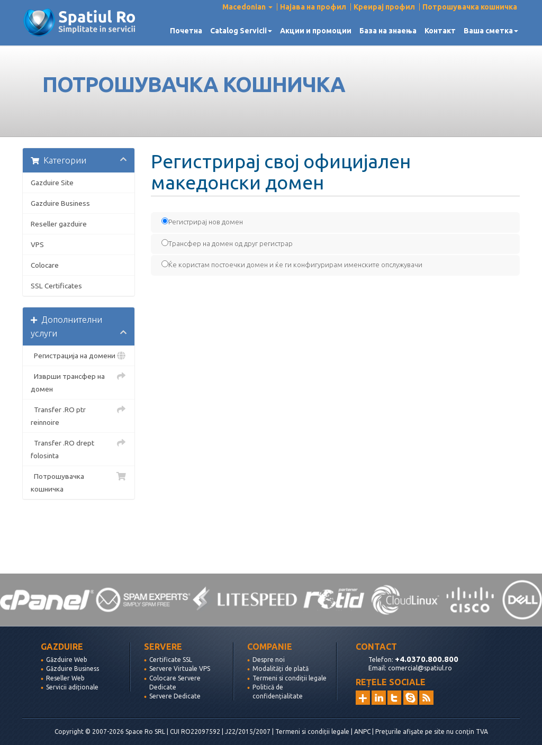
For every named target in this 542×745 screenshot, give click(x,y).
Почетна (186, 30)
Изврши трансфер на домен (79, 381)
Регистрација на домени (79, 355)
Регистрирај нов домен (202, 221)
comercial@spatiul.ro (420, 668)
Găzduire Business (72, 668)
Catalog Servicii (241, 30)
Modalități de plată (280, 668)
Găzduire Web (66, 659)
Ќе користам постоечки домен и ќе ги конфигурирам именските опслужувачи (291, 264)
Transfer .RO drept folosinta (79, 448)
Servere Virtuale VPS (179, 668)
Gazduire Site (52, 182)
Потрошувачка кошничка (469, 7)
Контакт (440, 30)
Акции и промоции (315, 30)
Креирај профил (384, 7)
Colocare (45, 265)
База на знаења (388, 30)
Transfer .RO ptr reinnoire (79, 414)
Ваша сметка (491, 30)
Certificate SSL (170, 659)
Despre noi (268, 659)
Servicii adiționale (72, 687)
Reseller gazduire (59, 224)
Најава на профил (313, 7)
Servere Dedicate (175, 696)
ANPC (362, 731)
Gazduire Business (60, 203)
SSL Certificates (56, 285)
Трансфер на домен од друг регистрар (227, 243)
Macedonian (247, 7)
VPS (37, 244)
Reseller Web (65, 678)
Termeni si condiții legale (289, 678)
